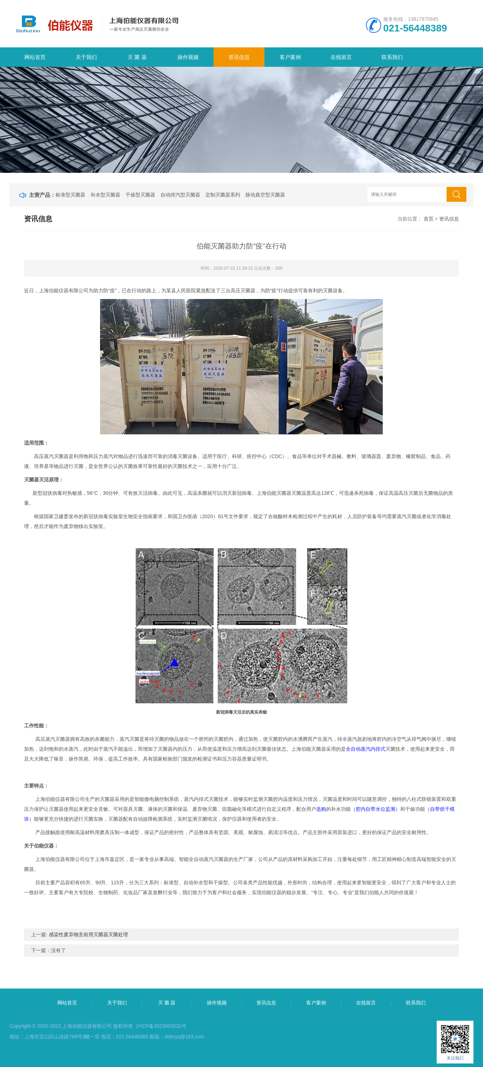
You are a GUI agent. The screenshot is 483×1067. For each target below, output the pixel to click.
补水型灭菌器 (105, 195)
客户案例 (290, 57)
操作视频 (188, 57)
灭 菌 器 (137, 57)
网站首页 (35, 57)
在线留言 (341, 57)
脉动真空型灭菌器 (265, 195)
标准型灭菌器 (70, 195)
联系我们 (392, 57)
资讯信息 (239, 57)
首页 (428, 219)
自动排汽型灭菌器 (180, 195)
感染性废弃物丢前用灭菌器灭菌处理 (88, 934)
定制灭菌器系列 (222, 195)
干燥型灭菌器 (140, 195)
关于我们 (86, 57)
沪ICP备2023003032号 (161, 1026)
